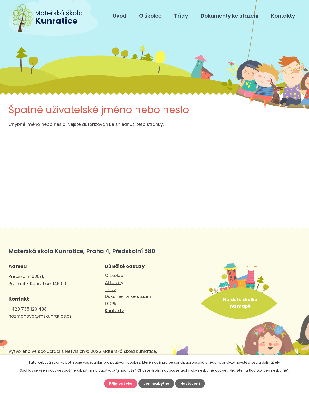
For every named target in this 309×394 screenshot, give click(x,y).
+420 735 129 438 (28, 309)
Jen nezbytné (156, 383)
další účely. (271, 362)
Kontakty (283, 16)
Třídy (181, 16)
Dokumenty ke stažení (230, 16)
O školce (150, 16)
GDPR (111, 303)
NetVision (75, 351)
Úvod (120, 16)
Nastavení (190, 383)
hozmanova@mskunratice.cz (40, 316)
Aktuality (114, 282)
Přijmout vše (120, 383)
